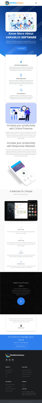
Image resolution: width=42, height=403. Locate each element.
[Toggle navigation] (36, 3)
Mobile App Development (10, 388)
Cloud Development (26, 376)
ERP (6, 376)
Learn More (21, 48)
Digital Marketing (8, 370)
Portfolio (23, 386)
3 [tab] (22, 335)
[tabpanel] (21, 324)
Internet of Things (9, 391)
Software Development (10, 384)
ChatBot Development (26, 374)
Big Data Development (26, 370)
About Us (24, 384)
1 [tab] (19, 335)
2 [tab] (21, 335)
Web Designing (8, 386)
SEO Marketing (8, 372)
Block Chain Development (27, 372)
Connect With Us (20, 346)
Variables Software (29, 401)
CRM (6, 374)
